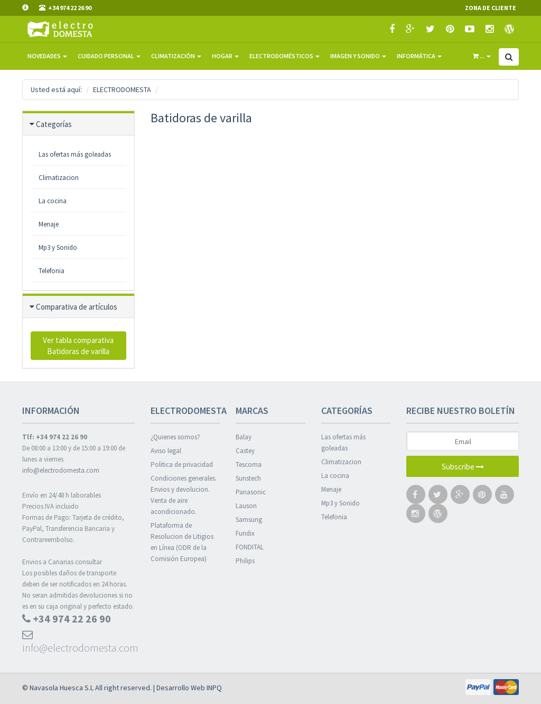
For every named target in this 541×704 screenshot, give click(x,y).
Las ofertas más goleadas (343, 442)
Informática (419, 56)
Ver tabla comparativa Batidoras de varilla (78, 345)
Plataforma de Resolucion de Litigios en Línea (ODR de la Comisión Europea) (182, 542)
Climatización (176, 56)
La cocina (53, 200)
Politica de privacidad (182, 464)
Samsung (249, 519)
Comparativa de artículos (76, 307)
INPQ (214, 687)
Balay (243, 436)
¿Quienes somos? (175, 436)
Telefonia (51, 270)
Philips (245, 560)
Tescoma (249, 464)
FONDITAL (250, 547)
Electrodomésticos (284, 56)
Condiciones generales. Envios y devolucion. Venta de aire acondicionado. (184, 495)
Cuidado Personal (109, 56)
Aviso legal (166, 450)
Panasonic (251, 492)
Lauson (246, 505)
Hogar (225, 56)
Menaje (49, 224)
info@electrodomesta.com (60, 470)
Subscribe (463, 467)
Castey (245, 450)
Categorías (54, 124)
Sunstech (248, 478)
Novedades (47, 56)
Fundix (245, 533)
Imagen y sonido (358, 56)
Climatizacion (59, 177)
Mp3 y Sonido (58, 247)
